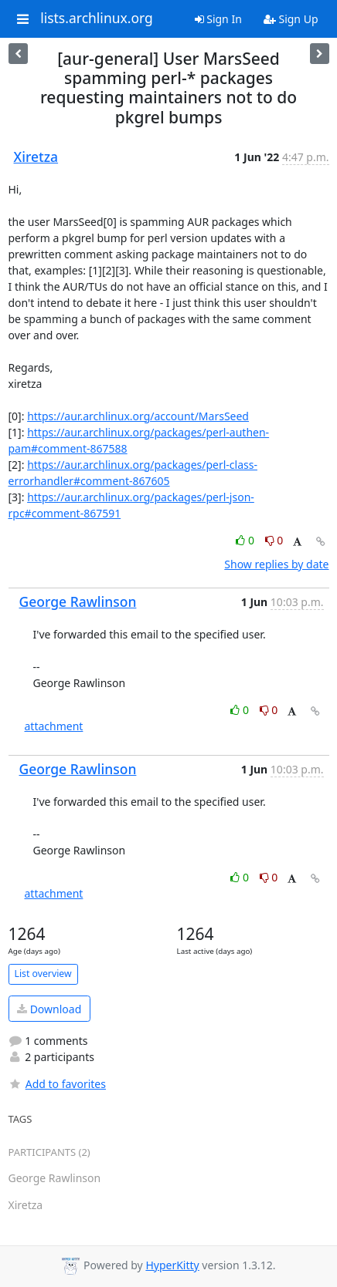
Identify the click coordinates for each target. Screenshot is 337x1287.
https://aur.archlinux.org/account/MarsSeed (138, 416)
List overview (43, 973)
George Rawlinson (78, 601)
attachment (54, 726)
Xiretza (36, 156)
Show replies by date (276, 564)
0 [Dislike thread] (274, 540)
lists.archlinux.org (96, 18)
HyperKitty (172, 1265)
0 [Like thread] (246, 540)
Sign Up (291, 19)
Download (49, 1009)
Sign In (218, 19)
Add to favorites (57, 1083)
